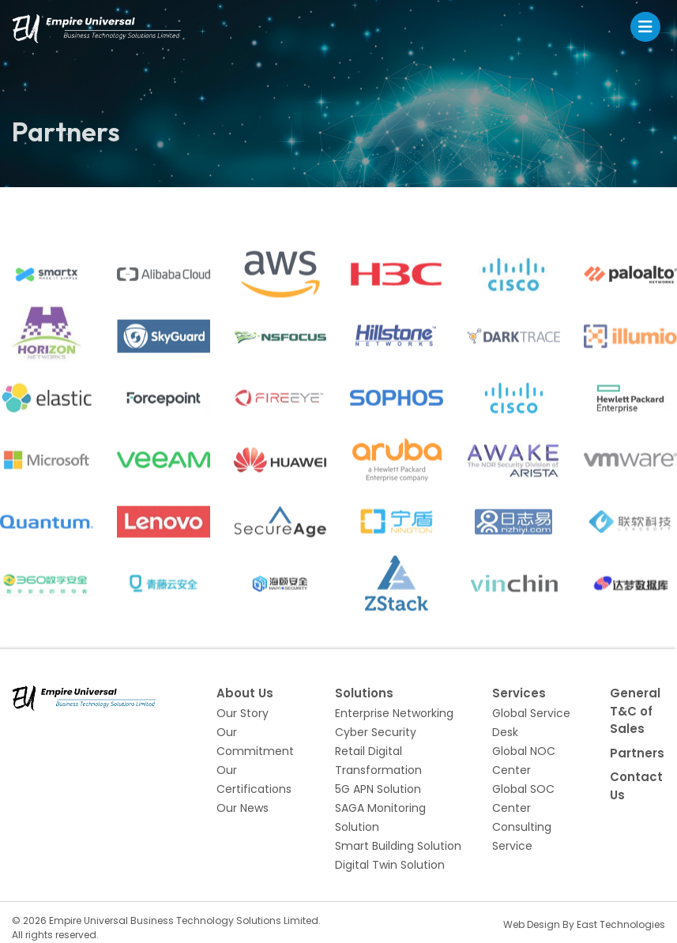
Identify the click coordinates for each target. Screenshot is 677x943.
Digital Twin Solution (390, 865)
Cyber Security (375, 732)
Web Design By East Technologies (584, 924)
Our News (242, 808)
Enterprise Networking (394, 713)
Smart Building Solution (398, 846)
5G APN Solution (378, 789)
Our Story (242, 713)
